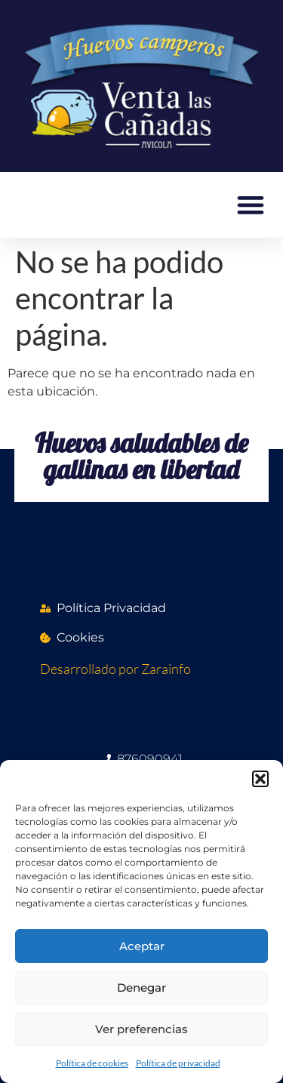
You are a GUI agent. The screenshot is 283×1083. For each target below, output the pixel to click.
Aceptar (142, 946)
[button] (260, 778)
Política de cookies (92, 1063)
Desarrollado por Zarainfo (115, 668)
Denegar (141, 987)
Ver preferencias (141, 1029)
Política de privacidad (178, 1063)
